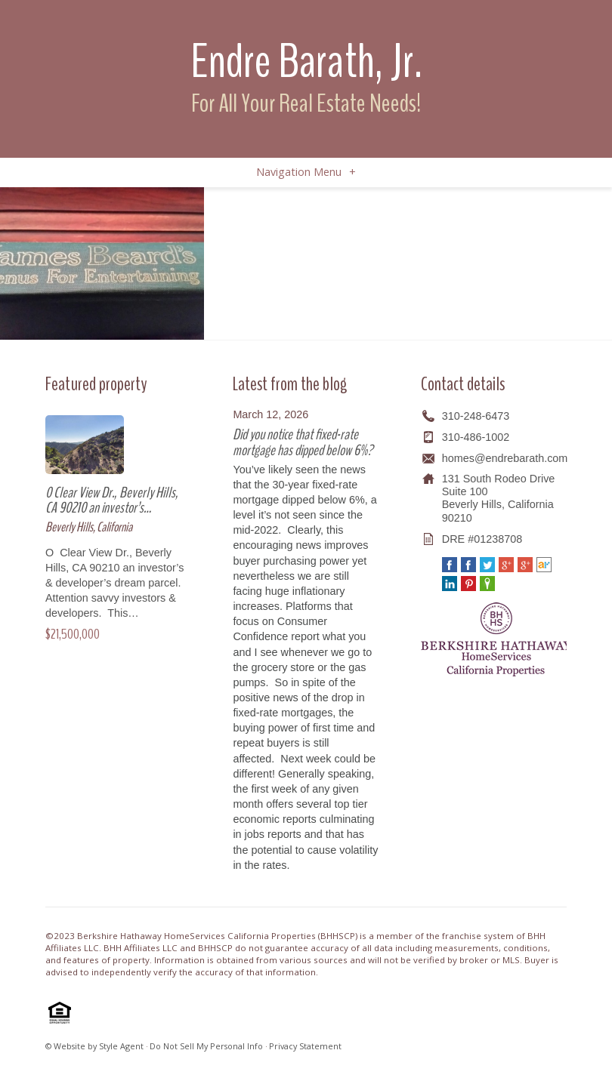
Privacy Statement (305, 1046)
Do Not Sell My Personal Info (206, 1046)
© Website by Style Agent (94, 1046)
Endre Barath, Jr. (306, 61)
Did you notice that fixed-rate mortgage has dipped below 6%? (302, 442)
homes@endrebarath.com (505, 458)
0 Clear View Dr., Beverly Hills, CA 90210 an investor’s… (111, 500)
